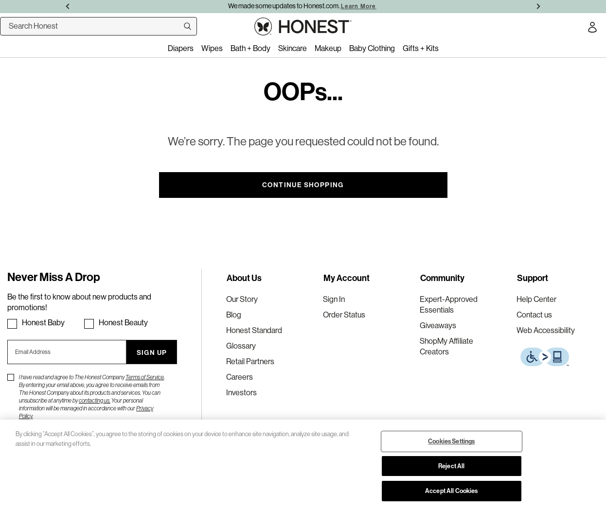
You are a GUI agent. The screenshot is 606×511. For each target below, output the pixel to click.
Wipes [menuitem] (212, 48)
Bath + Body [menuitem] (250, 48)
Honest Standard (254, 330)
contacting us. (94, 400)
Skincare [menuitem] (292, 48)
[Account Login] (592, 29)
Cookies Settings (451, 441)
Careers (239, 377)
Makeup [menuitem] (328, 48)
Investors (241, 392)
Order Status (344, 314)
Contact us (534, 314)
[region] (303, 465)
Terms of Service (144, 377)
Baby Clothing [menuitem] (372, 48)
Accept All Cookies (451, 490)
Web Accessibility (546, 330)
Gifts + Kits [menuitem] (421, 48)
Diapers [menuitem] (181, 48)
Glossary (241, 346)
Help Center (536, 299)
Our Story (242, 299)
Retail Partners (250, 361)
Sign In (334, 299)
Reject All (451, 466)
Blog (233, 314)
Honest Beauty (123, 322)
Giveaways (438, 325)
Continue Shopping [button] (303, 184)
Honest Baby (43, 322)
